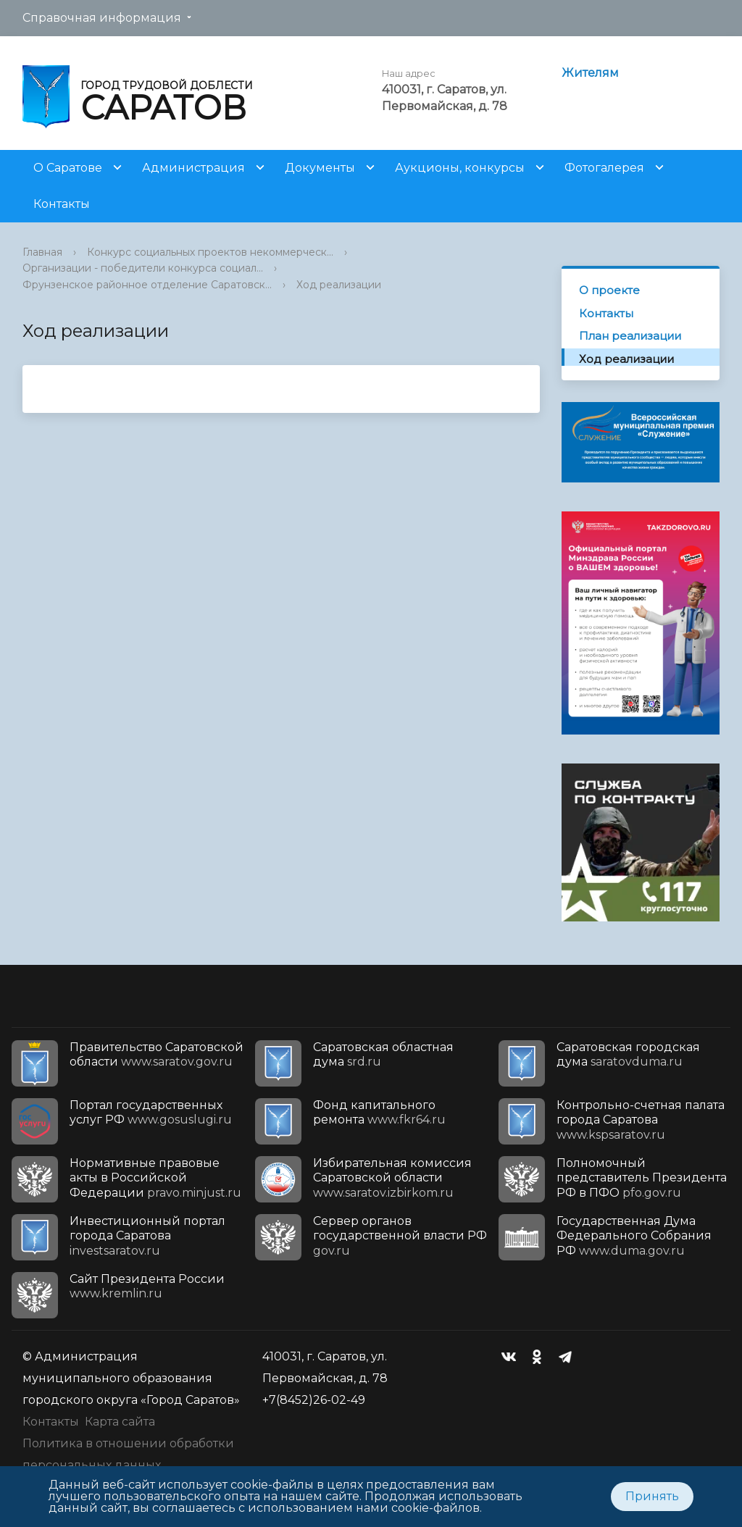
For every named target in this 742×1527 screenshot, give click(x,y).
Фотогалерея (604, 168)
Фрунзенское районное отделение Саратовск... (147, 284)
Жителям (590, 73)
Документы (320, 168)
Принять (652, 1496)
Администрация (193, 168)
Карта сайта (120, 1421)
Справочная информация (101, 18)
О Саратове (67, 168)
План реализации (630, 336)
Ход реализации (338, 284)
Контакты (61, 204)
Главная (42, 252)
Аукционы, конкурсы (460, 168)
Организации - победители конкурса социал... (142, 268)
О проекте (609, 290)
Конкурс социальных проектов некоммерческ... (210, 252)
